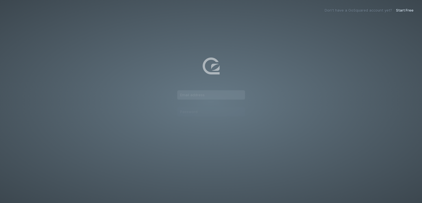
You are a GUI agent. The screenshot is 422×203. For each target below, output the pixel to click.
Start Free (405, 10)
